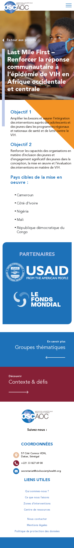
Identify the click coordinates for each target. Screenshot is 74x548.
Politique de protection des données (37, 531)
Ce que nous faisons (37, 497)
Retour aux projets (21, 40)
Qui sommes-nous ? (37, 491)
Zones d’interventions (37, 503)
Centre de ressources (37, 510)
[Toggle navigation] (69, 5)
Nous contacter (37, 519)
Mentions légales (37, 525)
